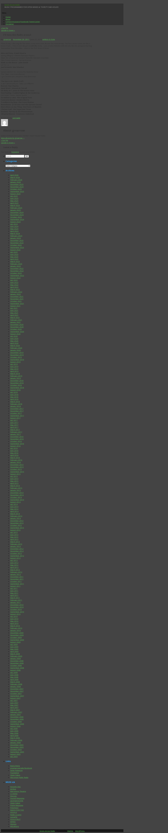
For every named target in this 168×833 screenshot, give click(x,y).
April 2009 (14, 651)
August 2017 (15, 418)
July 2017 (14, 420)
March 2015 (15, 485)
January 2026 (15, 182)
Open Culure (15, 775)
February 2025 (16, 208)
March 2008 (15, 682)
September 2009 (17, 640)
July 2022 (14, 280)
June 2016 (14, 450)
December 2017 (16, 408)
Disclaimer (10, 24)
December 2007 (16, 689)
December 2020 (16, 324)
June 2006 (14, 731)
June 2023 (14, 254)
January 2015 (15, 490)
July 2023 (14, 252)
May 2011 (14, 593)
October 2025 (16, 189)
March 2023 (15, 261)
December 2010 (16, 605)
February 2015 (16, 488)
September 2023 (17, 247)
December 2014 (16, 492)
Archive (13, 789)
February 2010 (16, 628)
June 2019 (14, 366)
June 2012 (14, 563)
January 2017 (15, 434)
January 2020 (15, 350)
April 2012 (14, 567)
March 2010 (15, 626)
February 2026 (16, 180)
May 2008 (14, 677)
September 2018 (17, 387)
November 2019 (17, 355)
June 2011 (14, 591)
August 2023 (15, 250)
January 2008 (15, 686)
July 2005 (14, 756)
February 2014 (16, 516)
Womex (13, 824)
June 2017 (14, 422)
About (8, 19)
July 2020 (14, 336)
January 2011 (15, 602)
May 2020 (14, 341)
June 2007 (14, 703)
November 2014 (17, 495)
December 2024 (16, 212)
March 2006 (15, 738)
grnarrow (7, 39)
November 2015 (17, 467)
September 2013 (17, 527)
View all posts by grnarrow (13, 138)
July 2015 (14, 476)
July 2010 (14, 616)
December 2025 (16, 184)
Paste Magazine (16, 805)
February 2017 (16, 432)
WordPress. (80, 831)
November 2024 (17, 215)
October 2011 (16, 581)
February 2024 (16, 236)
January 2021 (15, 322)
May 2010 (14, 621)
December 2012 (16, 549)
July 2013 (14, 532)
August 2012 (15, 558)
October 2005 (16, 749)
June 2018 (14, 394)
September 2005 (17, 752)
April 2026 (14, 175)
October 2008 (16, 665)
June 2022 (14, 282)
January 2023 (15, 266)
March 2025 (15, 205)
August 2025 (15, 194)
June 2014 (14, 506)
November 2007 (17, 691)
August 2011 (15, 586)
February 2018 (16, 404)
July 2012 (14, 560)
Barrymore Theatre (18, 791)
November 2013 (17, 523)
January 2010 (15, 630)
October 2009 (16, 637)
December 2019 (16, 352)
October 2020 (16, 329)
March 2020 (15, 345)
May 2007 (14, 705)
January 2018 (15, 406)
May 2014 (14, 509)
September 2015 (17, 471)
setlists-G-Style (48, 39)
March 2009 (15, 654)
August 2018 (15, 390)
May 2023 (14, 257)
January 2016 (15, 462)
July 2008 (14, 672)
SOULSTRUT (15, 819)
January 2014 (15, 518)
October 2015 (16, 469)
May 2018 (14, 397)
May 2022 (14, 285)
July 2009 (14, 644)
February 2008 (16, 684)
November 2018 (17, 383)
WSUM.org (14, 826)
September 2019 (17, 359)
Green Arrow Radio (12, 5)
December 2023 (16, 240)
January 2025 (15, 210)
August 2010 (15, 614)
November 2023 (17, 243)
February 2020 (16, 348)
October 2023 (16, 245)
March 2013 (15, 542)
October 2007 (16, 693)
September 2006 (17, 724)
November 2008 (17, 663)
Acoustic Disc (15, 786)
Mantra (70, 831)
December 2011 (16, 577)
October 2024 (16, 217)
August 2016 (15, 446)
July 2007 (14, 700)
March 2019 (15, 373)
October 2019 (16, 357)
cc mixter (14, 793)
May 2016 (14, 453)
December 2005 (16, 745)
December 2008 (16, 661)
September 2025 (17, 191)
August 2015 (15, 474)
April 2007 (14, 707)
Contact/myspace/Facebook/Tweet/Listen (23, 21)
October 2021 (16, 301)
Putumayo (14, 807)
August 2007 (15, 698)
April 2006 (14, 735)
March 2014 (15, 513)
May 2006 (14, 733)
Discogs (13, 796)
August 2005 (15, 754)
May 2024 (14, 229)
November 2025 (17, 187)
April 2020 (14, 343)
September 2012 (17, 556)
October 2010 (16, 609)
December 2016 (16, 436)
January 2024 (15, 238)
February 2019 (16, 376)
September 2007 (17, 696)
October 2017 (16, 413)
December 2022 (16, 268)
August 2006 (15, 726)
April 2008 (14, 679)
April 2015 (14, 483)
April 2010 (14, 623)
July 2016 (14, 448)
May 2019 (14, 369)
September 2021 (17, 303)
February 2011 (16, 600)
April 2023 (14, 259)
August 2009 (15, 642)
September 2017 (17, 415)
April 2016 (14, 455)
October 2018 (16, 385)
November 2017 (17, 411)
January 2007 (15, 714)
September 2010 (17, 612)
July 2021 (14, 308)
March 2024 (15, 233)
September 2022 (17, 275)
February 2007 (16, 712)
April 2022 (14, 287)
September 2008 (17, 668)
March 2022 (15, 289)
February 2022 (16, 292)
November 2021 (17, 299)
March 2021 (15, 317)
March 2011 (15, 598)
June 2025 (14, 198)
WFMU (13, 822)
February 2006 (16, 740)
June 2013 (14, 534)
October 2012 (16, 553)
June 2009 (14, 647)
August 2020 (15, 334)
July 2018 (14, 392)
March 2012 (15, 570)
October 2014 (16, 497)
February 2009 (16, 656)
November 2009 (17, 635)
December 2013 (16, 520)
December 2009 (16, 633)
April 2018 (14, 399)
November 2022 (17, 271)
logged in (15, 152)
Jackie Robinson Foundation (16, 771)
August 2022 (15, 278)
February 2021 (16, 320)
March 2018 (15, 401)
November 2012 (17, 551)
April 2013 (14, 539)
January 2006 (15, 742)
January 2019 (15, 378)
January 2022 (15, 294)
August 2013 (15, 530)
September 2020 (17, 331)
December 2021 (16, 296)
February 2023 (16, 264)
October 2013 (16, 525)
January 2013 (15, 546)
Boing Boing (15, 766)
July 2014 (14, 504)
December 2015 (16, 464)
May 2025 (14, 201)
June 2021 (14, 310)
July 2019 (14, 364)
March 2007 (15, 710)
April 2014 (14, 511)
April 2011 (14, 595)
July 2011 (14, 588)
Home (8, 17)
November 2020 (17, 327)
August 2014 (15, 502)
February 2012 (16, 572)
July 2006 (14, 728)
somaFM (13, 817)
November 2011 (17, 579)
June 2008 (14, 675)
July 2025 (14, 196)
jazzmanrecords (16, 800)
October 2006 (16, 721)
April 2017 (14, 427)
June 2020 (14, 338)
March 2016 (15, 457)
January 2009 (15, 658)
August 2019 (15, 362)
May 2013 (14, 537)
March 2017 (15, 429)
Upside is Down (8, 30)
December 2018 (16, 380)
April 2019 (14, 371)
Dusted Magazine (17, 798)
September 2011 (17, 584)
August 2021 (15, 306)
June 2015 (14, 478)
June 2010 (14, 619)
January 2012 (15, 574)
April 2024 (14, 231)
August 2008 (15, 670)
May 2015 (14, 481)
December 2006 (16, 717)
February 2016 (16, 460)
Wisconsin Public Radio (19, 777)
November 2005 (17, 747)
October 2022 (16, 273)
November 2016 (17, 439)
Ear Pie (4, 28)
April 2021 (14, 315)
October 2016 (16, 441)
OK (27, 156)
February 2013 (16, 544)
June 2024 (14, 226)
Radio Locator (15, 815)
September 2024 (17, 219)
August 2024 (15, 222)
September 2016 (17, 443)
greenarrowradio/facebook (21, 768)
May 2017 (14, 425)
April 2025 (14, 203)
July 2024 (14, 224)
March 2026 (15, 177)
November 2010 (17, 607)
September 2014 (17, 499)
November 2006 (17, 719)
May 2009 (14, 649)
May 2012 (14, 565)
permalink (16, 118)
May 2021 (14, 313)
